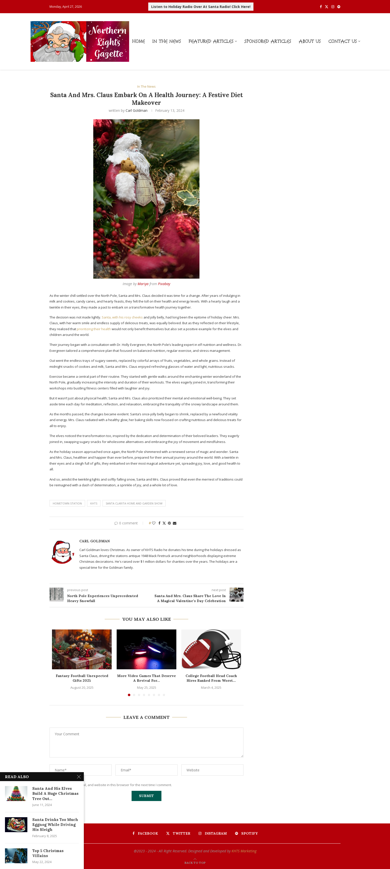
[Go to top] (195, 862)
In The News (166, 41)
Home (138, 41)
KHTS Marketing (244, 851)
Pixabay (164, 283)
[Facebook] (321, 7)
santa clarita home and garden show (134, 503)
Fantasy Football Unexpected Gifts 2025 (82, 678)
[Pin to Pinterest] (169, 523)
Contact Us (342, 41)
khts (93, 503)
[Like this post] (153, 523)
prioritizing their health (94, 329)
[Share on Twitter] (164, 523)
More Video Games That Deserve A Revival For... (146, 678)
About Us (310, 41)
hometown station (67, 503)
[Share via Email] (174, 523)
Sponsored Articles (267, 41)
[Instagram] (333, 7)
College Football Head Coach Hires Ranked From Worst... (211, 678)
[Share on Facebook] (159, 523)
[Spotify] (339, 7)
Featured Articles (211, 41)
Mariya (143, 283)
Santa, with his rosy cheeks (122, 317)
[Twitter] (327, 7)
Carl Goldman (136, 110)
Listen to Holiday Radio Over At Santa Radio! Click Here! (200, 6)
